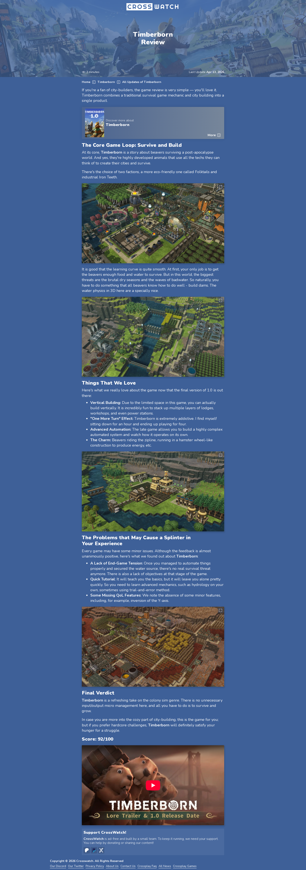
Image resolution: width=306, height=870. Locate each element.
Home (86, 82)
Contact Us (128, 866)
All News (165, 866)
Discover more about (120, 120)
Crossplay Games (185, 866)
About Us (112, 866)
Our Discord (58, 866)
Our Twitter (76, 866)
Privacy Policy (95, 866)
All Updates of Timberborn (141, 82)
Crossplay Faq (147, 866)
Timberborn (106, 82)
